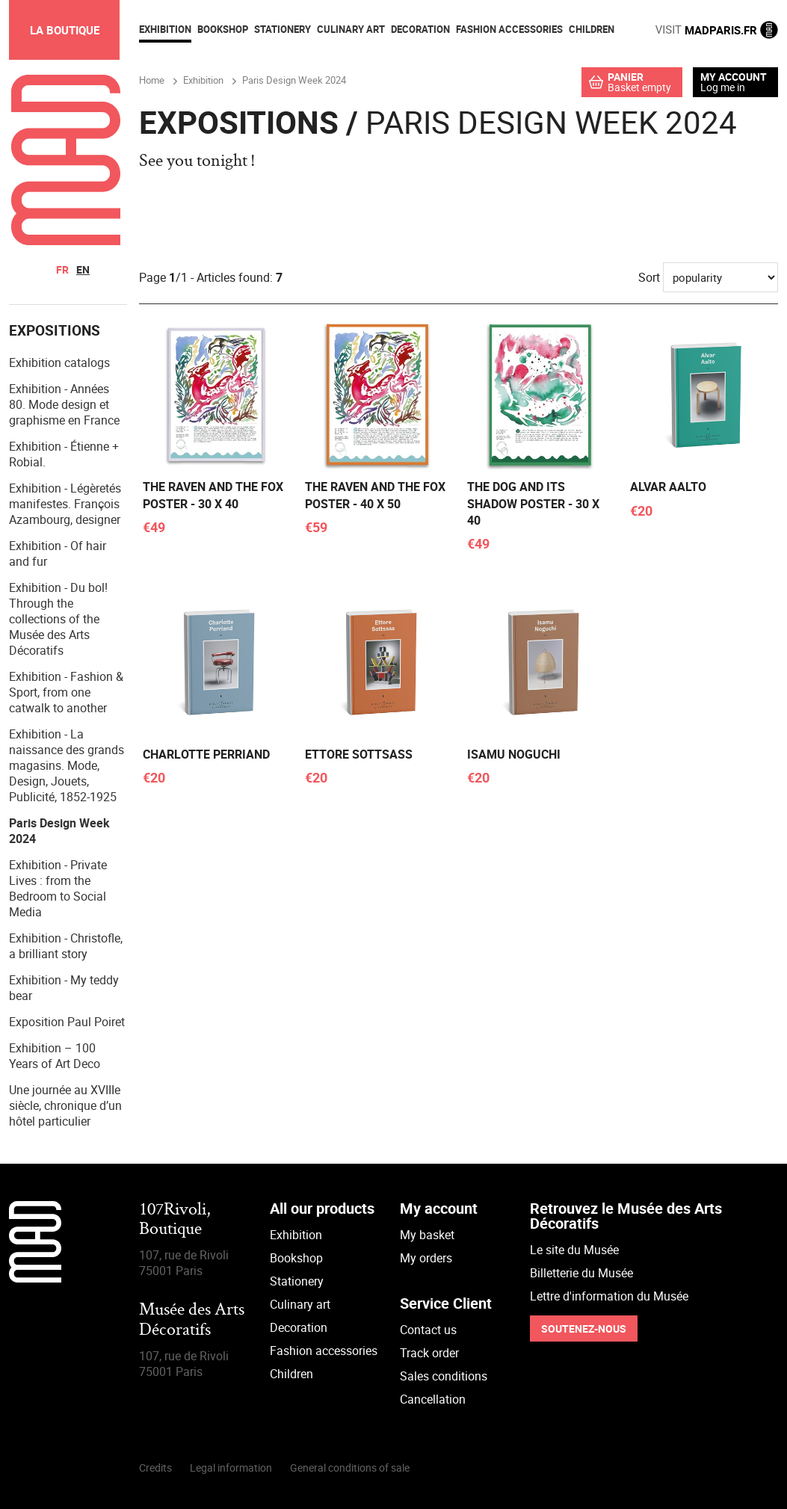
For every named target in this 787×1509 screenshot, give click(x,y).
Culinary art (300, 1304)
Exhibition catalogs (59, 362)
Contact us (428, 1329)
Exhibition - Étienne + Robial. (64, 454)
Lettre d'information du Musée (609, 1296)
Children (291, 1373)
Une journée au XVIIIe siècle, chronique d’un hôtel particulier (65, 1105)
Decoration (298, 1327)
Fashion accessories (323, 1350)
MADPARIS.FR (716, 30)
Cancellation (433, 1399)
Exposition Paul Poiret (67, 1021)
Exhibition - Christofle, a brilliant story (66, 946)
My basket (427, 1234)
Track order (429, 1353)
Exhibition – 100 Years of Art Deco (54, 1056)
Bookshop (296, 1258)
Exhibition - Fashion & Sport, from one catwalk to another (66, 692)
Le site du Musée (574, 1249)
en (83, 269)
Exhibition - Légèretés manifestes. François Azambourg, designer (65, 504)
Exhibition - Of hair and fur (57, 553)
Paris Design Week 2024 (59, 831)
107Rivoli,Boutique (175, 1220)
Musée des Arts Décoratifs (191, 1320)
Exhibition (296, 1234)
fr (62, 269)
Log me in (722, 87)
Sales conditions (443, 1376)
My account (733, 77)
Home (151, 80)
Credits (155, 1467)
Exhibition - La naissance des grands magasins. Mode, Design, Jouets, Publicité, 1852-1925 (66, 765)
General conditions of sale (350, 1467)
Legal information (231, 1467)
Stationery (297, 1281)
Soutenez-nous (583, 1328)
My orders (426, 1258)
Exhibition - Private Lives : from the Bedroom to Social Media (58, 888)
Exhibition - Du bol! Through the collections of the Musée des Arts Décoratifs (58, 618)
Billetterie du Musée (581, 1273)
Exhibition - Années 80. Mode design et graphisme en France (64, 404)
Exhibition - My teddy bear (64, 988)
